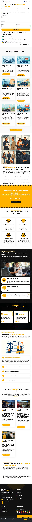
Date (3, 24)
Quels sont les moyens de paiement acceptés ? (11, 367)
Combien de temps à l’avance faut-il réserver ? (11, 358)
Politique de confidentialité (20, 497)
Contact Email (5, 503)
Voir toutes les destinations (16, 129)
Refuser (29, 519)
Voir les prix (16, 29)
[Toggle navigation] (29, 1)
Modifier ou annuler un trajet (6, 509)
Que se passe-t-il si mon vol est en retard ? (10, 371)
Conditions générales (19, 495)
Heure (18, 24)
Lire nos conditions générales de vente (25, 44)
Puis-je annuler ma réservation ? (9, 376)
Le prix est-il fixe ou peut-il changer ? (9, 380)
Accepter (25, 519)
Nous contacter (4, 512)
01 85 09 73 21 (16, 199)
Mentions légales (19, 498)
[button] (14, 326)
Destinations (18, 492)
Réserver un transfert (5, 511)
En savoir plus (6, 13)
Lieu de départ (4, 15)
